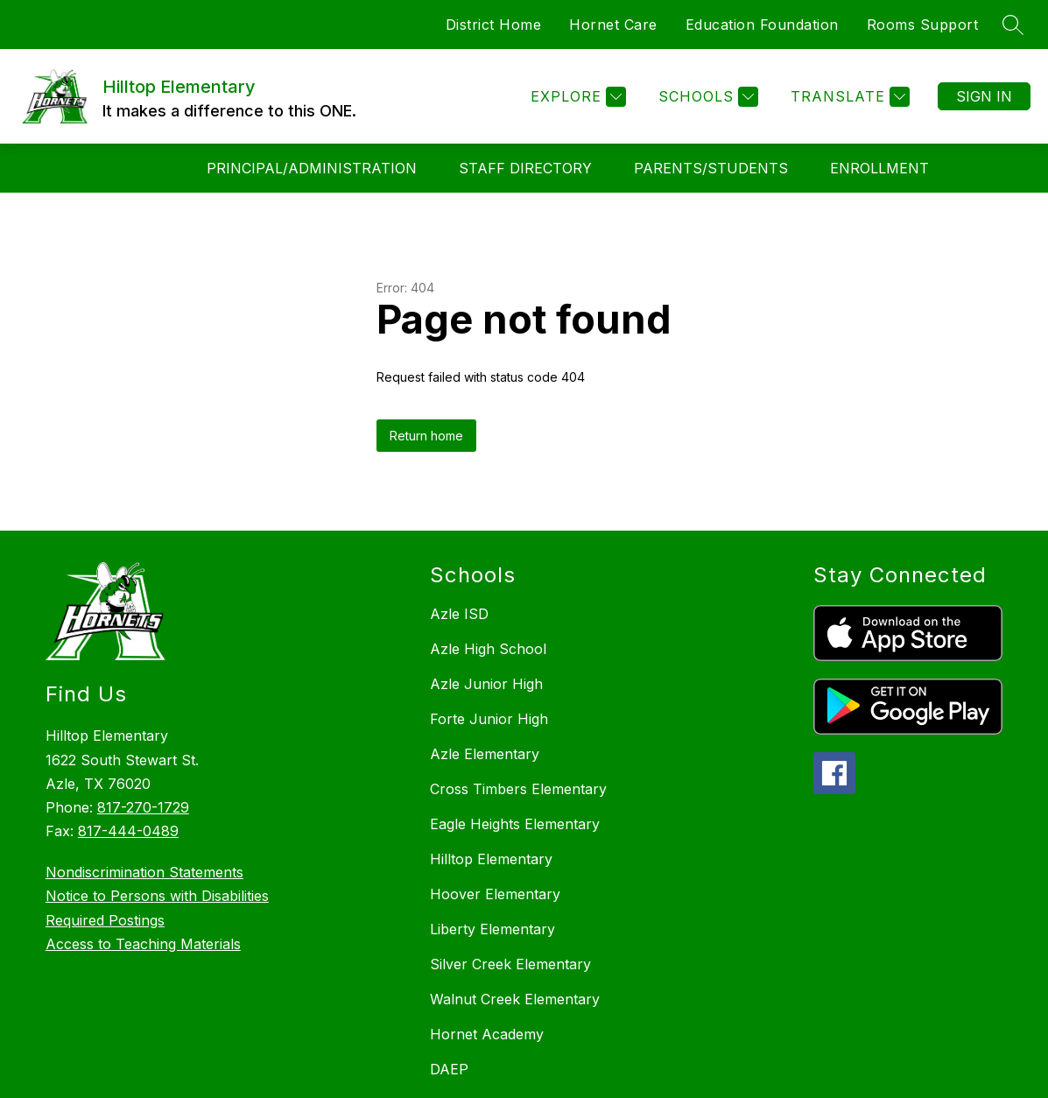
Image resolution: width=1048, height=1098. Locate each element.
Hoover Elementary (495, 894)
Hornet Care (613, 24)
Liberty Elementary (492, 929)
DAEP (449, 1069)
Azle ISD (459, 614)
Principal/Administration (312, 168)
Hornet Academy (487, 1034)
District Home (494, 24)
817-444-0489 (128, 831)
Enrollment (879, 168)
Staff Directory (525, 168)
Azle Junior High (486, 684)
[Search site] (1012, 24)
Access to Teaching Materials (143, 944)
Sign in (984, 96)
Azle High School (488, 649)
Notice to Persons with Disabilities (157, 895)
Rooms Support (923, 24)
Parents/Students (711, 168)
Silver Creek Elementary (510, 964)
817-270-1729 (143, 807)
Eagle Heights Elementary (515, 824)
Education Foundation (762, 24)
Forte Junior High (489, 719)
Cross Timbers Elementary (518, 789)
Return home (426, 435)
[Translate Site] (848, 97)
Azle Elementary (484, 754)
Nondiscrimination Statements (144, 872)
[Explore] (576, 97)
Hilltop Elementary (491, 859)
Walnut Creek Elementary (515, 999)
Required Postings (105, 920)
